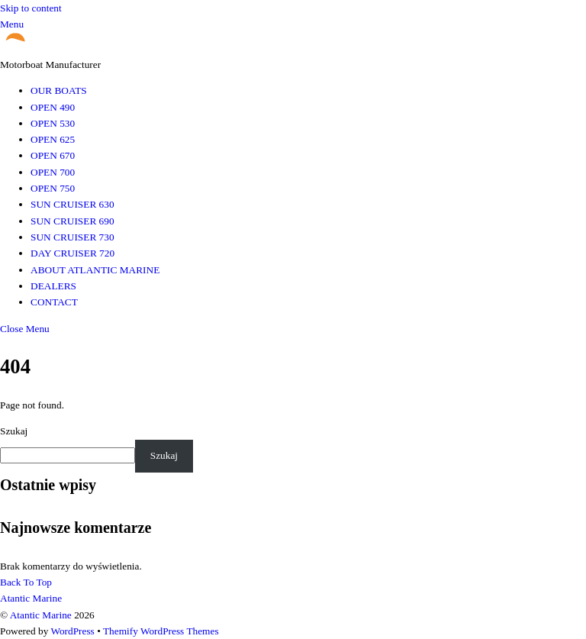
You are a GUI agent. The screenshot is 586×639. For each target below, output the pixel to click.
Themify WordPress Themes (161, 631)
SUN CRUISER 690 (72, 221)
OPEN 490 (53, 107)
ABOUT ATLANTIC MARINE (95, 270)
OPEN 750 (53, 188)
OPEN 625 (53, 139)
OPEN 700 (53, 172)
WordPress (72, 631)
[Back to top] (26, 582)
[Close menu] (25, 328)
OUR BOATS (59, 90)
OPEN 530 (53, 123)
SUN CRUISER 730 (72, 237)
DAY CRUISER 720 (72, 253)
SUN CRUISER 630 (72, 204)
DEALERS (53, 286)
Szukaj (13, 431)
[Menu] (12, 24)
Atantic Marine (41, 615)
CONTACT (54, 302)
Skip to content (31, 8)
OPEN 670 (53, 155)
